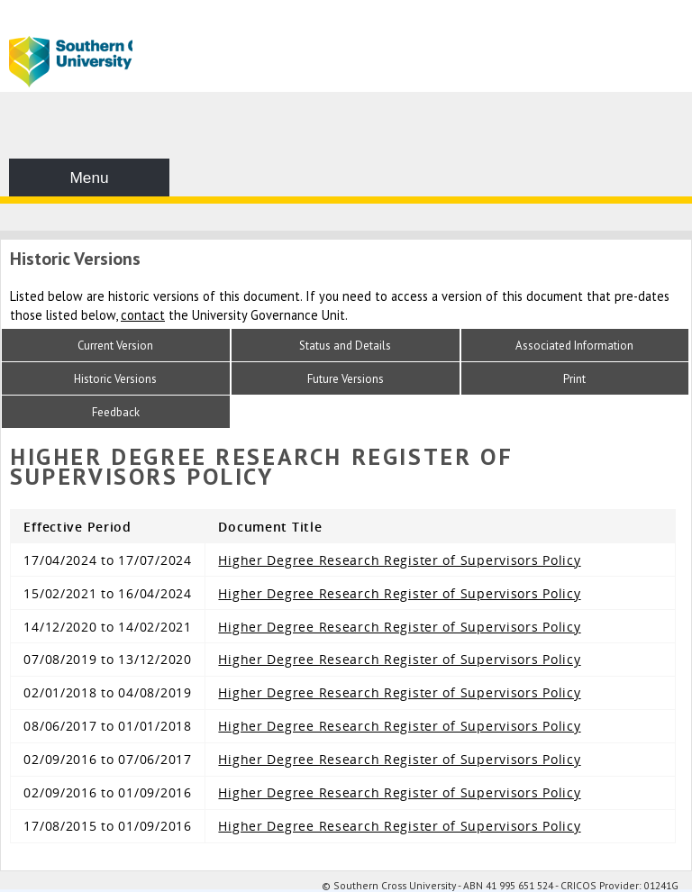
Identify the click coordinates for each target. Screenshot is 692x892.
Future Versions (345, 379)
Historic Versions (115, 379)
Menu (88, 177)
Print (574, 379)
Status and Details (345, 345)
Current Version (115, 345)
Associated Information (574, 345)
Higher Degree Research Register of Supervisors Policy (399, 560)
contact (143, 314)
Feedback (116, 412)
